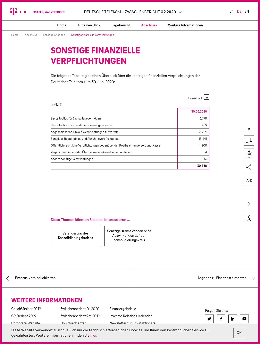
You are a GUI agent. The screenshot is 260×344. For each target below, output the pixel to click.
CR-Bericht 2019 (23, 316)
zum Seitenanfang (249, 220)
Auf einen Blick (88, 25)
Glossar (248, 181)
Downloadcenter (73, 323)
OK (239, 333)
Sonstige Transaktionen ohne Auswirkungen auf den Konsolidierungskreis (129, 235)
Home (14, 35)
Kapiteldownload (248, 141)
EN (246, 12)
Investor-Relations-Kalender (131, 316)
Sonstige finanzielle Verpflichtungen (92, 35)
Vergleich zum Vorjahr (248, 154)
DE (239, 12)
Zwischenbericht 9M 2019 (80, 316)
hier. (93, 336)
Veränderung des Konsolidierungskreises (75, 236)
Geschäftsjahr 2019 (26, 309)
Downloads (248, 127)
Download (195, 98)
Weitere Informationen (185, 25)
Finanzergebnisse (123, 309)
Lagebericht (120, 25)
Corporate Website (25, 323)
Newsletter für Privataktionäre (133, 323)
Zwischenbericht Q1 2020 (79, 309)
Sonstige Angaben (54, 35)
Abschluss (149, 25)
